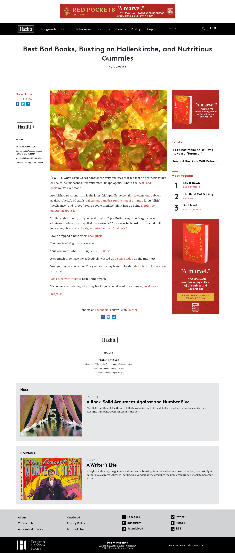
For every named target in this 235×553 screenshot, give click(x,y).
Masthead (73, 517)
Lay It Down (191, 183)
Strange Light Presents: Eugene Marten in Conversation (108, 364)
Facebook (210, 28)
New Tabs (24, 94)
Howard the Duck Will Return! (195, 161)
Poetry (135, 29)
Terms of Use (75, 529)
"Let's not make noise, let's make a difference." (192, 151)
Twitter (215, 28)
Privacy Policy (76, 523)
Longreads (48, 29)
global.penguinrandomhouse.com (186, 545)
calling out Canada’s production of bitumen (114, 200)
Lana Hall (189, 198)
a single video (124, 258)
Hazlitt (119, 67)
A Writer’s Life (102, 465)
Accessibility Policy (30, 529)
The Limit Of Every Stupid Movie (29, 162)
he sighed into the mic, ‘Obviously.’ (103, 228)
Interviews (84, 29)
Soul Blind (190, 205)
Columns (103, 29)
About (22, 517)
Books (91, 460)
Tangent (92, 397)
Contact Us (25, 523)
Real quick (95, 236)
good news (151, 286)
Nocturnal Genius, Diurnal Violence (30, 158)
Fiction (66, 29)
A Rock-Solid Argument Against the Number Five (138, 401)
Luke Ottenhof (192, 187)
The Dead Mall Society (198, 194)
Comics (120, 29)
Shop (149, 29)
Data (106, 251)
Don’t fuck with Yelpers (65, 279)
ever (92, 243)
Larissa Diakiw (192, 209)
